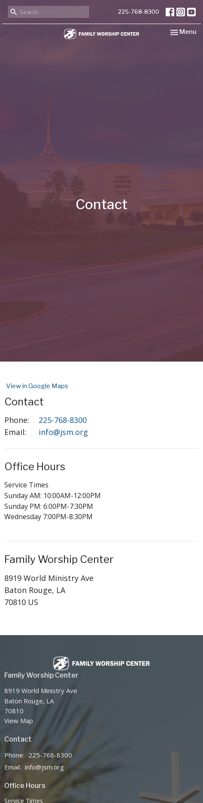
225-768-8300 (138, 11)
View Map (18, 720)
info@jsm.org (63, 432)
